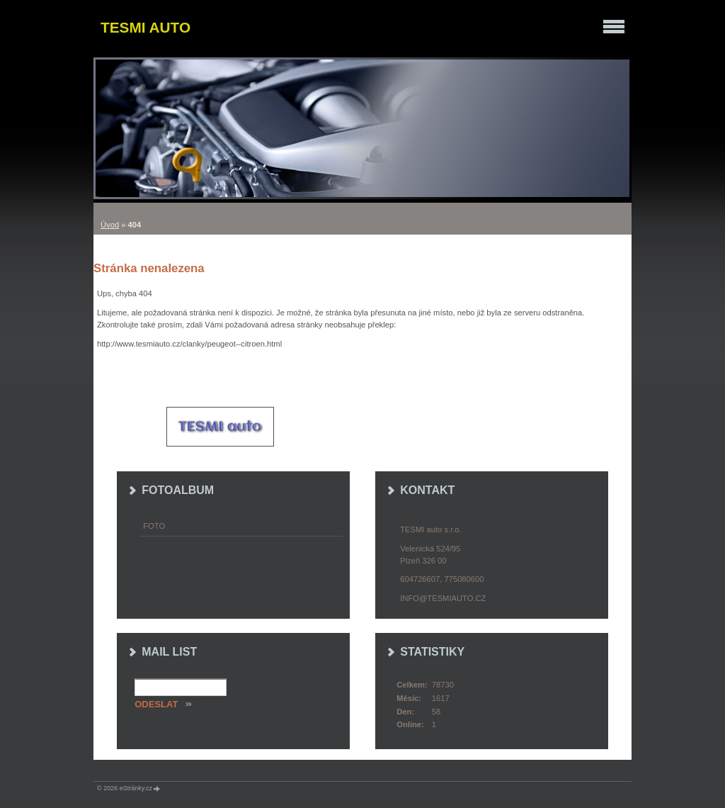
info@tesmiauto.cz (443, 598)
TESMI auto (145, 27)
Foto (154, 526)
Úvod (110, 224)
